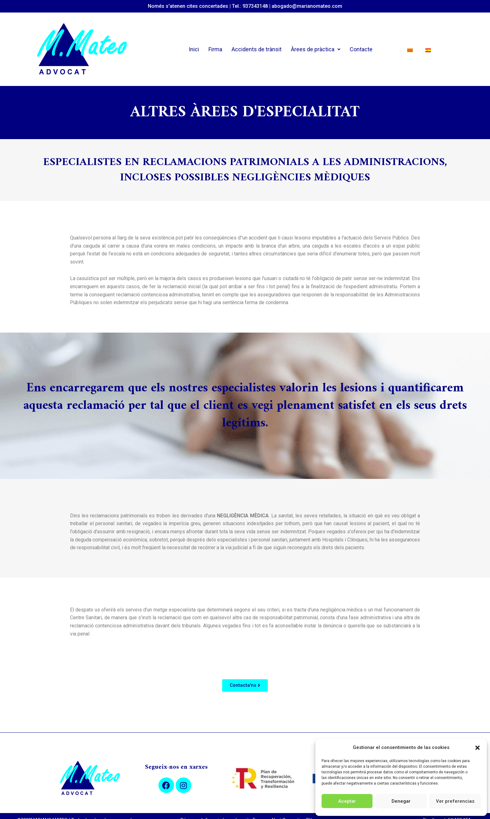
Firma (215, 49)
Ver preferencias (455, 801)
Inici (194, 49)
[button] (477, 748)
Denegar (401, 801)
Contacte (361, 49)
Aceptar (347, 801)
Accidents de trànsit (257, 49)
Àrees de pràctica (315, 49)
